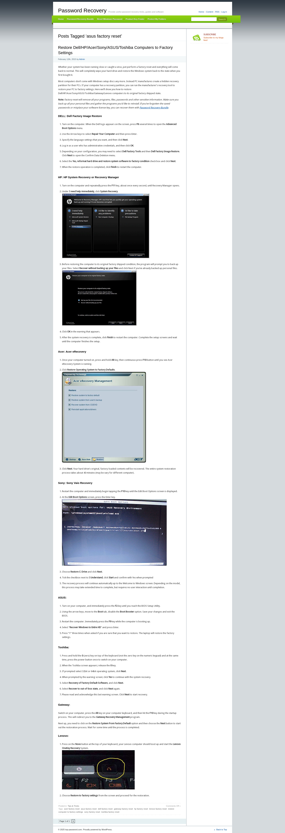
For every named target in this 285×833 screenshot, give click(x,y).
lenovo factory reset (158, 809)
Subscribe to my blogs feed (215, 37)
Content (209, 12)
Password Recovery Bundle (80, 19)
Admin (82, 59)
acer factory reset (72, 809)
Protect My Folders (157, 19)
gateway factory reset (123, 809)
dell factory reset (105, 809)
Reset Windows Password (109, 19)
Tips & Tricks (73, 806)
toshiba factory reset (110, 812)
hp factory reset (141, 809)
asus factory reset (89, 809)
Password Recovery (82, 10)
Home (201, 12)
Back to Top (221, 829)
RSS (217, 12)
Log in (224, 12)
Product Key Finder (135, 19)
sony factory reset (92, 812)
